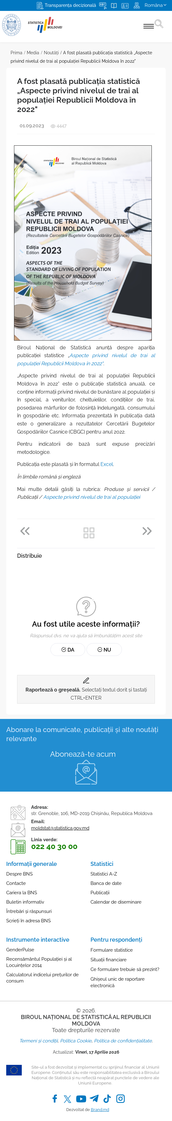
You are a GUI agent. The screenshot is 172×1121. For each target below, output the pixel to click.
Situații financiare (109, 960)
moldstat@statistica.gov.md (60, 828)
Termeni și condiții (38, 1041)
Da (67, 650)
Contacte (16, 883)
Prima (16, 52)
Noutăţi (51, 52)
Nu (104, 650)
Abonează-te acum (83, 754)
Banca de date (106, 883)
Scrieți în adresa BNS (28, 921)
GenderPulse (20, 950)
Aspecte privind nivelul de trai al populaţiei (91, 497)
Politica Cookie (75, 1041)
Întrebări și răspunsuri (29, 911)
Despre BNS (19, 874)
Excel (106, 464)
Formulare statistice (112, 950)
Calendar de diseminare (116, 902)
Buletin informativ (25, 902)
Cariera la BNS (21, 892)
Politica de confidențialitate (123, 1041)
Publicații (100, 892)
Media (33, 52)
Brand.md (100, 1109)
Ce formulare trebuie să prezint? (125, 969)
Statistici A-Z (104, 874)
